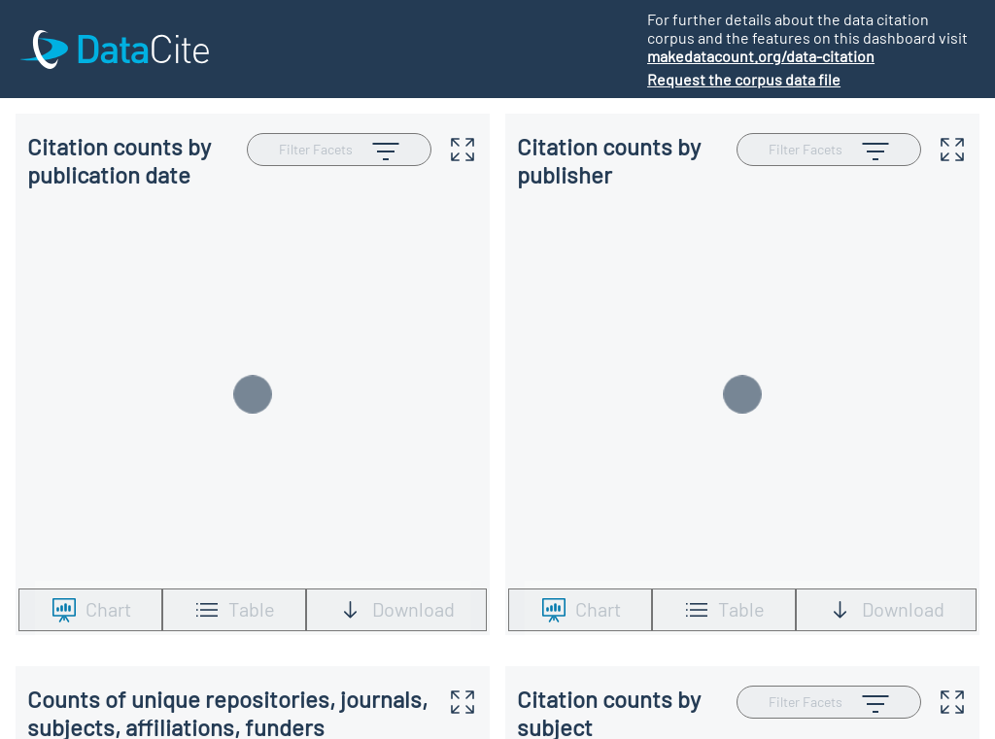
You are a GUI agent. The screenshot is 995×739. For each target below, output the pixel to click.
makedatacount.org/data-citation (761, 56)
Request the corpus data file (744, 79)
